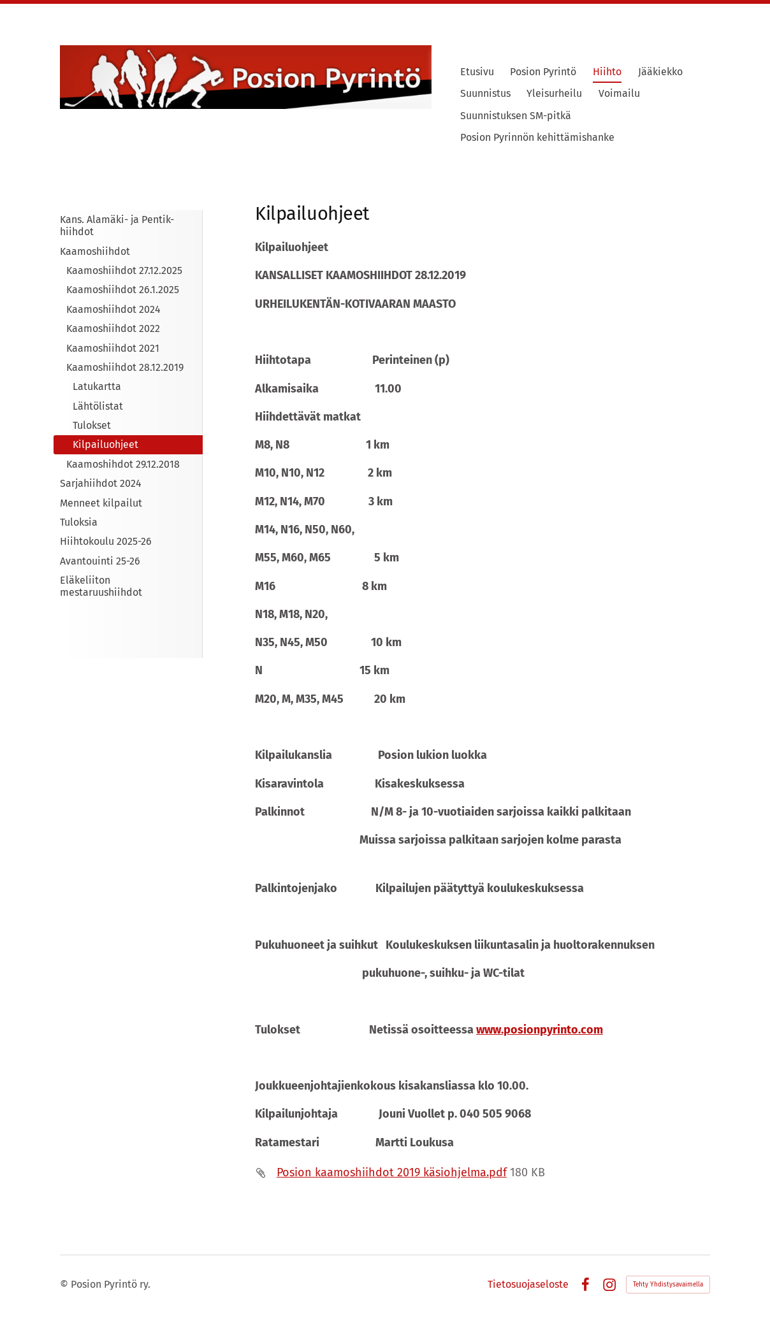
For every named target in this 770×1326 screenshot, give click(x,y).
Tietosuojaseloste (528, 1284)
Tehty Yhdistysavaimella (668, 1284)
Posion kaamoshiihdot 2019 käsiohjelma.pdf (392, 1172)
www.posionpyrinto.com (539, 1030)
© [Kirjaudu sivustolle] (65, 1284)
